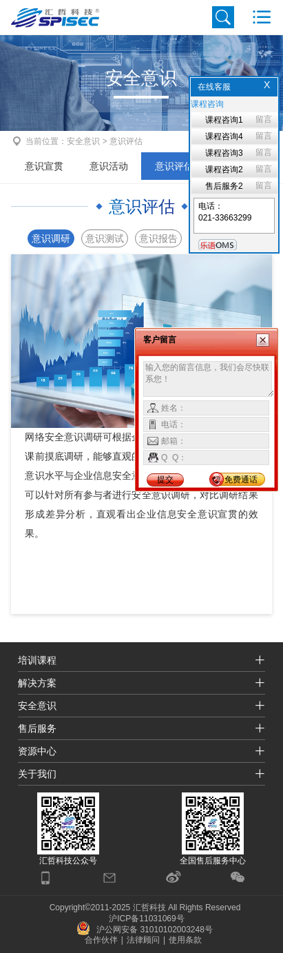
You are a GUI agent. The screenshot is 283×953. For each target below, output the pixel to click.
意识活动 (109, 166)
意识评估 (174, 166)
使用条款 (185, 940)
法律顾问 (143, 940)
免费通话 (241, 479)
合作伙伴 (101, 940)
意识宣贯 (44, 166)
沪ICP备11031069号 (146, 918)
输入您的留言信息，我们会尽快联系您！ (209, 379)
